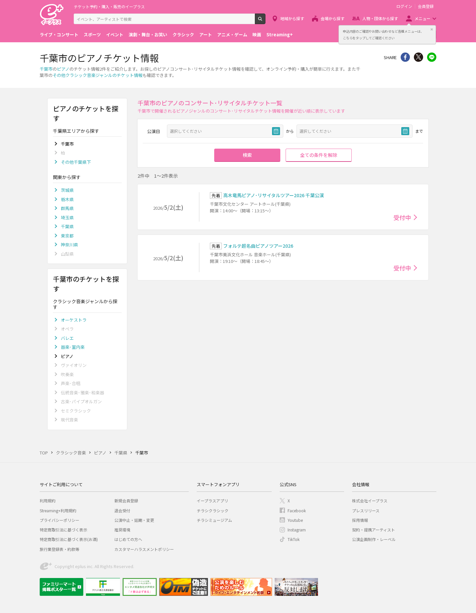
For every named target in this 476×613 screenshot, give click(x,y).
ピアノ (63, 69)
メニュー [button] (422, 18)
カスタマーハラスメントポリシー (144, 549)
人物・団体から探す (380, 18)
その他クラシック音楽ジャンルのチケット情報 (97, 75)
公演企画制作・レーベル (374, 539)
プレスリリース (365, 510)
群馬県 (67, 208)
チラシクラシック (212, 510)
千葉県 (67, 226)
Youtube (295, 520)
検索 (247, 155)
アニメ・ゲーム (232, 34)
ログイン (404, 6)
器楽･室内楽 (73, 347)
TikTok (293, 539)
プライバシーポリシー (59, 520)
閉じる (431, 29)
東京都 (67, 236)
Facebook (297, 510)
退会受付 (122, 510)
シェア (405, 57)
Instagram (297, 529)
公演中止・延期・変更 (134, 520)
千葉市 (46, 69)
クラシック (183, 34)
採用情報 (360, 520)
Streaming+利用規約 (58, 510)
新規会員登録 (126, 500)
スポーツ (92, 34)
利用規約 (48, 500)
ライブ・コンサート (59, 34)
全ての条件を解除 (318, 155)
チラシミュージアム (214, 520)
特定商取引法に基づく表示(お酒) (69, 539)
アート (205, 34)
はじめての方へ (128, 539)
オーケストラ (74, 320)
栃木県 (67, 199)
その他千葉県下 (76, 162)
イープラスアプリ (212, 500)
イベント (114, 34)
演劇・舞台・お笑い (148, 34)
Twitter (418, 57)
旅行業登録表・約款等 (59, 549)
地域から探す (292, 18)
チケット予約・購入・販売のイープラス (109, 6)
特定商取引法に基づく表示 (63, 529)
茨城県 (67, 190)
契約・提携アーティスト (373, 529)
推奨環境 (122, 529)
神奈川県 (69, 244)
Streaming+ (279, 34)
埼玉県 (67, 217)
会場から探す (332, 18)
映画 (257, 34)
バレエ (67, 338)
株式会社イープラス (369, 500)
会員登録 (426, 6)
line (431, 57)
